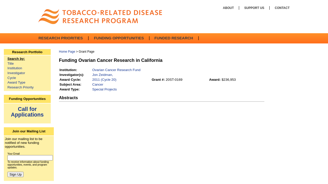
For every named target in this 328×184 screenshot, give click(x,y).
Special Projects (104, 89)
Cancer (97, 84)
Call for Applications (27, 112)
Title (10, 63)
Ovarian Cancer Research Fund (116, 70)
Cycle (11, 78)
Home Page (67, 51)
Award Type (16, 82)
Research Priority (20, 87)
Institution (14, 68)
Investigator (16, 73)
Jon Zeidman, (102, 75)
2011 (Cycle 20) (104, 80)
